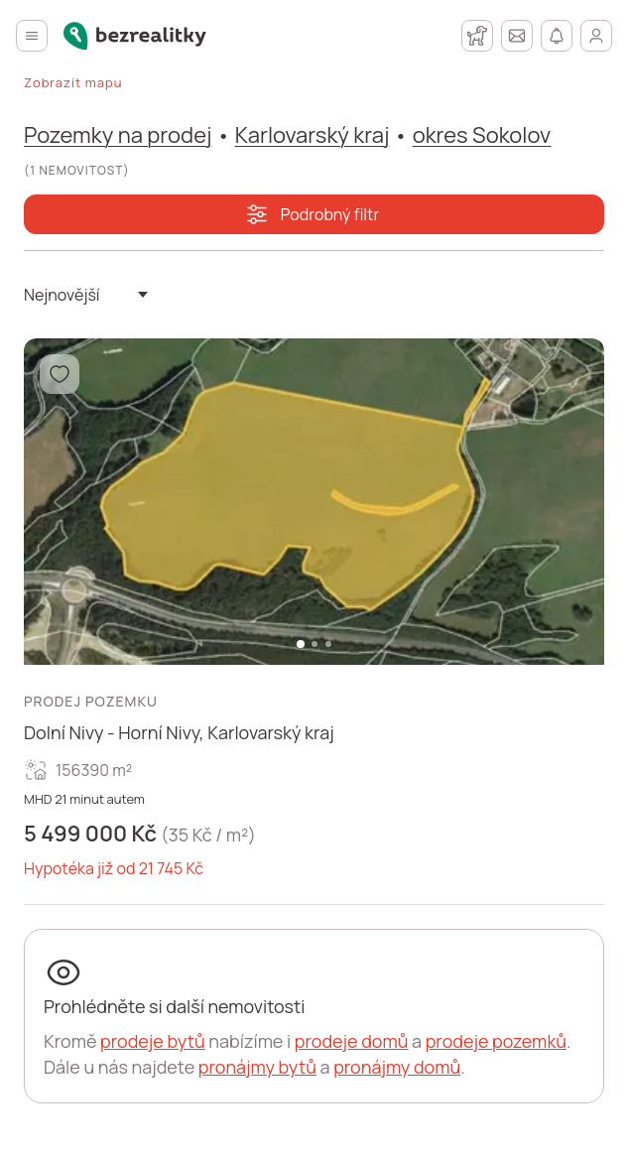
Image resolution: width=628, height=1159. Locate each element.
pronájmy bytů (257, 1067)
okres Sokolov (482, 135)
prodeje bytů (152, 1041)
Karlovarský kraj (312, 135)
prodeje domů (352, 1041)
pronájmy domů (396, 1067)
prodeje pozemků (496, 1041)
